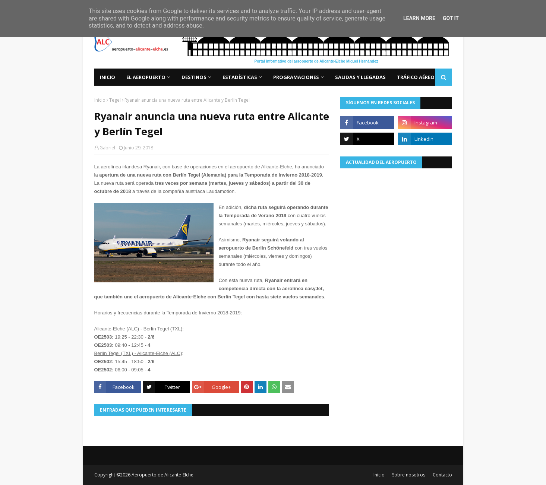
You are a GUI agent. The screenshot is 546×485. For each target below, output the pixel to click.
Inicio (99, 100)
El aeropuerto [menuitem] (145, 77)
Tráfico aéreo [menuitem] (416, 77)
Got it (451, 18)
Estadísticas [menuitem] (239, 77)
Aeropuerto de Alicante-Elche (162, 475)
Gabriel (107, 148)
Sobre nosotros (408, 475)
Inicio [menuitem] (107, 77)
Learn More (419, 18)
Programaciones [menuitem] (296, 77)
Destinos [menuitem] (194, 77)
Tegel (115, 100)
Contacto (442, 475)
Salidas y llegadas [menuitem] (360, 77)
